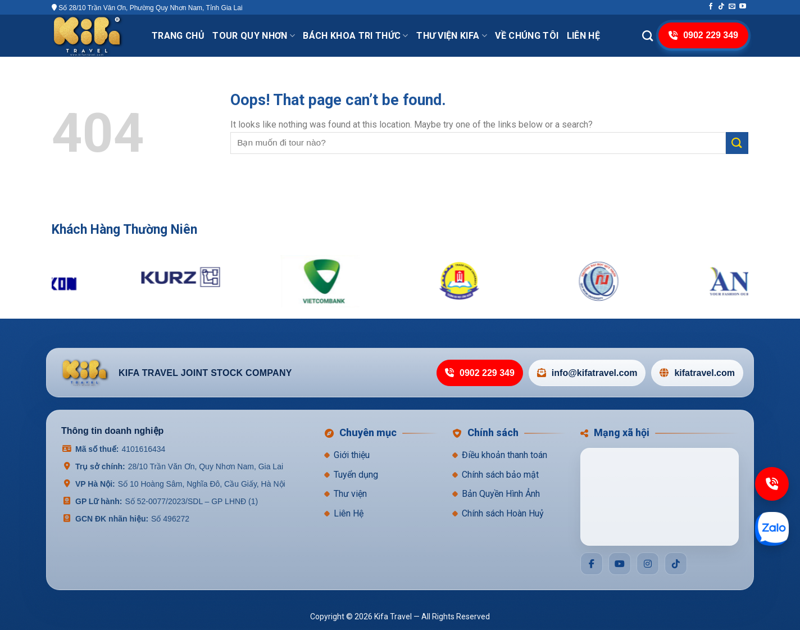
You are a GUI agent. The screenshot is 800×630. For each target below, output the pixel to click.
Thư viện (350, 493)
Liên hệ (583, 35)
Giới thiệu (352, 455)
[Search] (647, 36)
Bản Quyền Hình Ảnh (501, 493)
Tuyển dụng (356, 474)
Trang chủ (178, 35)
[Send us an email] (732, 7)
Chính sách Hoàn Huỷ (503, 513)
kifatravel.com (697, 373)
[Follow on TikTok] (721, 7)
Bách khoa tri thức (355, 35)
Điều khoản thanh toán (504, 455)
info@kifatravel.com (587, 373)
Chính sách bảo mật (500, 474)
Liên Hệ (348, 513)
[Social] (591, 563)
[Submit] (737, 143)
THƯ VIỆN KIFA (451, 35)
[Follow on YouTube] (742, 7)
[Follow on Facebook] (710, 7)
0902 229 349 (480, 373)
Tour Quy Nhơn (253, 35)
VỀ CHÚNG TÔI (526, 35)
